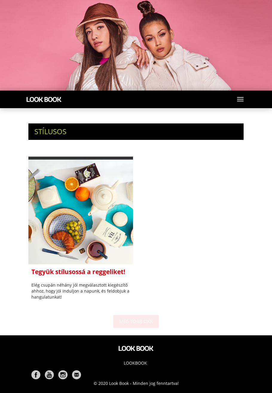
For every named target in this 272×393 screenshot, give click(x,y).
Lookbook (135, 363)
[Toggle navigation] (240, 99)
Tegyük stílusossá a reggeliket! (78, 271)
